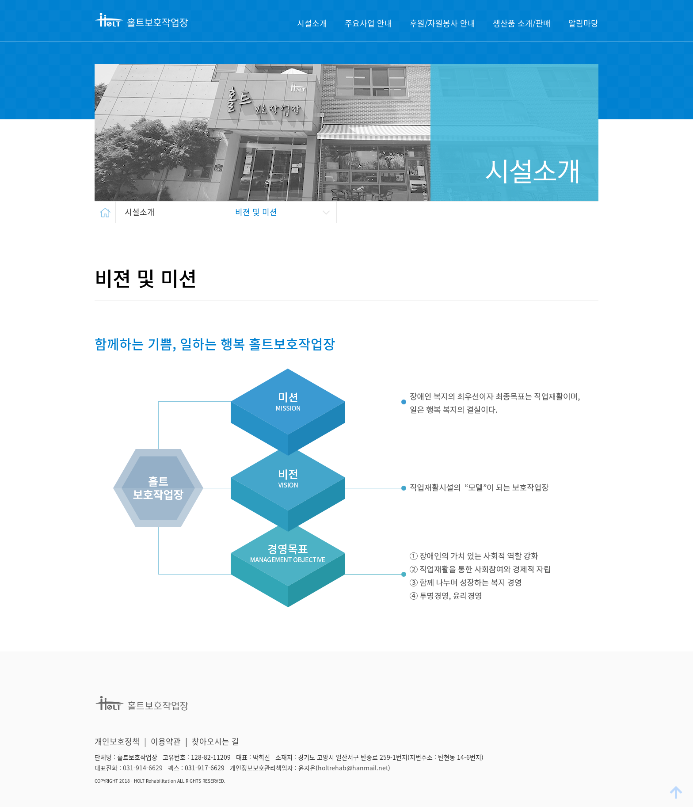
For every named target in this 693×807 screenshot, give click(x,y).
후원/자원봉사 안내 (442, 23)
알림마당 (583, 23)
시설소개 (312, 23)
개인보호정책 (117, 741)
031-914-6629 (143, 767)
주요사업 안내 (368, 23)
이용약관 (166, 741)
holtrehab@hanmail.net (353, 767)
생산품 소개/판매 (522, 23)
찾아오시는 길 (215, 741)
